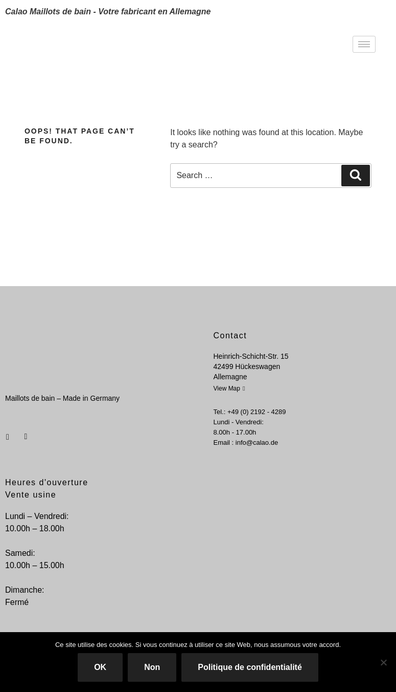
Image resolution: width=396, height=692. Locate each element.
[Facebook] (7, 433)
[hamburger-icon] (364, 44)
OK (100, 667)
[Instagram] (25, 433)
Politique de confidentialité (250, 667)
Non (152, 667)
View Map (229, 388)
